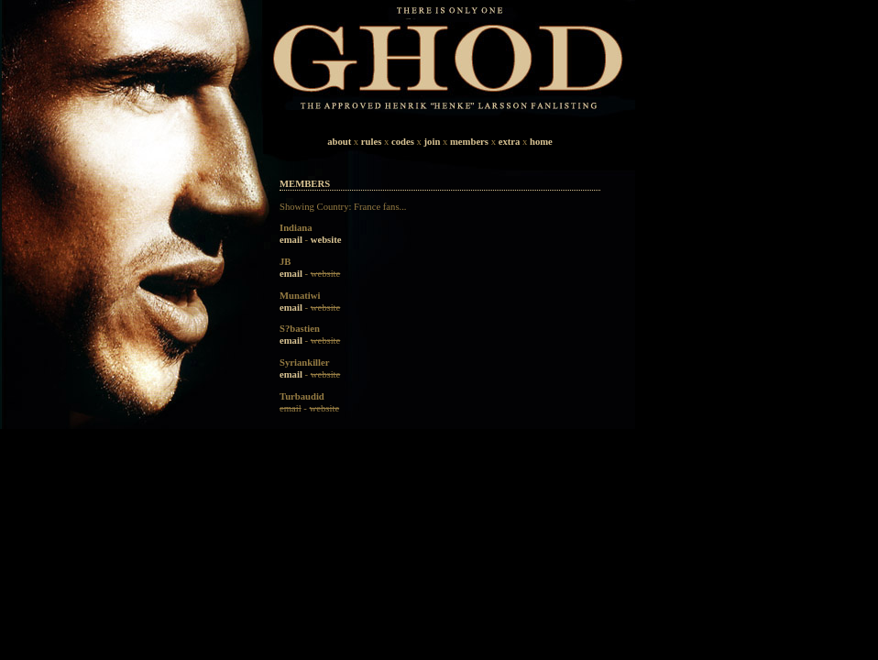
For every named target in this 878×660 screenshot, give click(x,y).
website (326, 240)
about (339, 142)
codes (402, 142)
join (432, 142)
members (469, 142)
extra (510, 142)
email (291, 240)
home (541, 142)
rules (371, 142)
